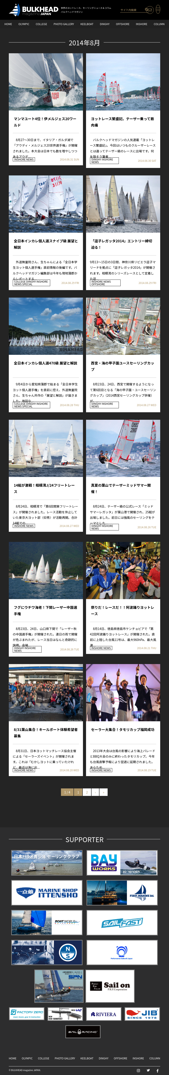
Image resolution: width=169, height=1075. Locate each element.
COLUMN (159, 24)
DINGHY (105, 24)
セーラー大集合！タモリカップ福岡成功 (122, 729)
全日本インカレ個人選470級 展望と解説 (45, 363)
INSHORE (141, 24)
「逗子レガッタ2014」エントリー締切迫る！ (121, 244)
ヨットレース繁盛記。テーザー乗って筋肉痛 (122, 122)
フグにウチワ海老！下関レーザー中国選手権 (45, 610)
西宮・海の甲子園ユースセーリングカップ (122, 366)
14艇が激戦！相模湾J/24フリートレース (44, 488)
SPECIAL (27, 284)
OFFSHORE (122, 24)
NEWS (29, 159)
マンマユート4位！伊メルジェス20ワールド (45, 122)
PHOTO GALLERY (63, 24)
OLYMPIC (23, 24)
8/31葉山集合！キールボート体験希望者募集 (46, 732)
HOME (8, 24)
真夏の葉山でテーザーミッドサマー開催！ (121, 488)
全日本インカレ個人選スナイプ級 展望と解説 (46, 244)
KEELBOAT (87, 24)
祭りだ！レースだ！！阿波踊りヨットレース (122, 610)
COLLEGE (41, 24)
